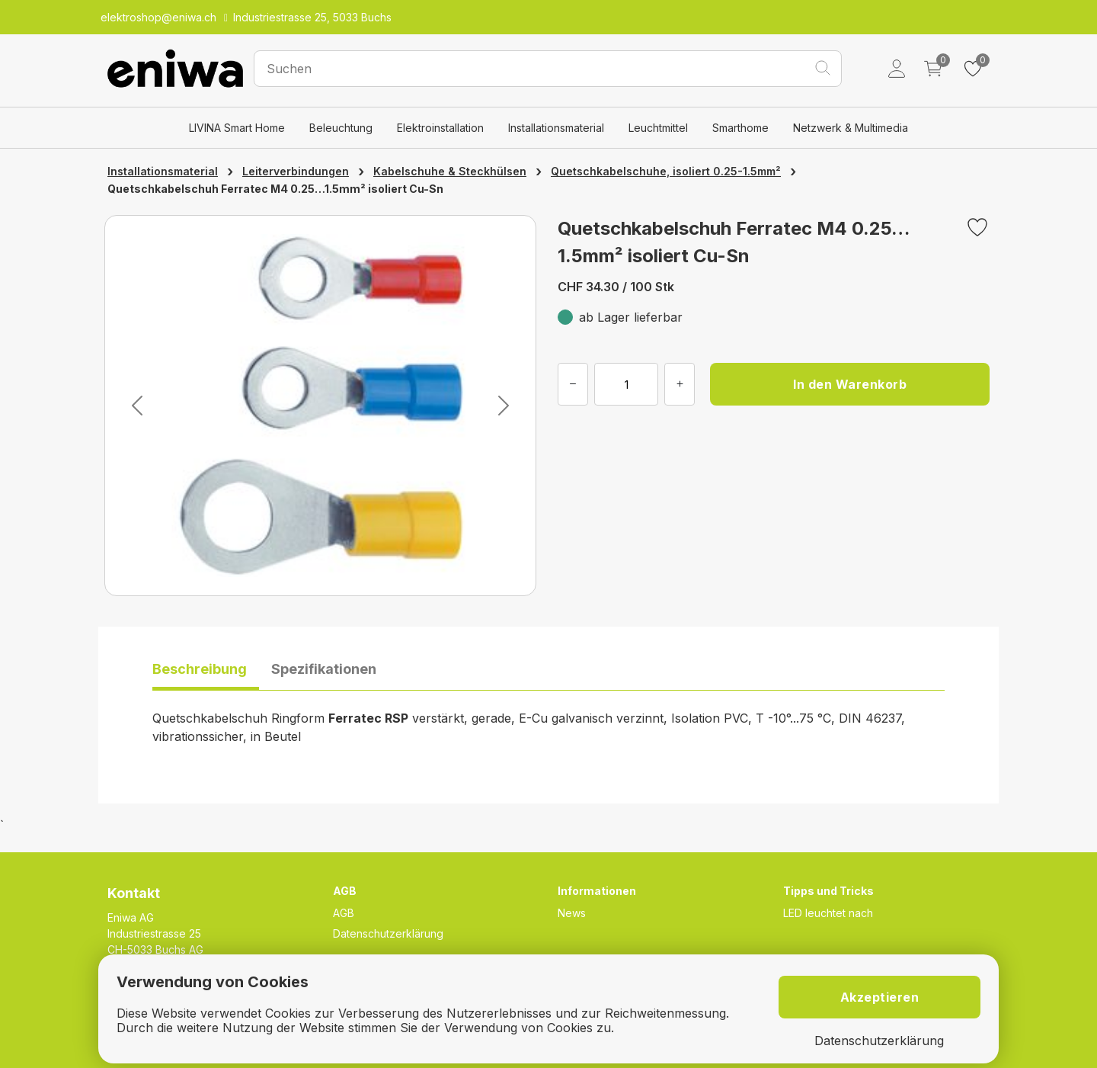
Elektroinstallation (440, 127)
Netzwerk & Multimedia (850, 127)
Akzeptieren (879, 997)
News (572, 912)
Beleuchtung (341, 127)
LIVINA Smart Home (237, 127)
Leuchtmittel (658, 127)
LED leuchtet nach (828, 912)
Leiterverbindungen (295, 171)
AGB (343, 912)
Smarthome (740, 127)
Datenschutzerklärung (388, 933)
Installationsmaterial (556, 127)
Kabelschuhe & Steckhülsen (449, 171)
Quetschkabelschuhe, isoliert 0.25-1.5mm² (666, 171)
